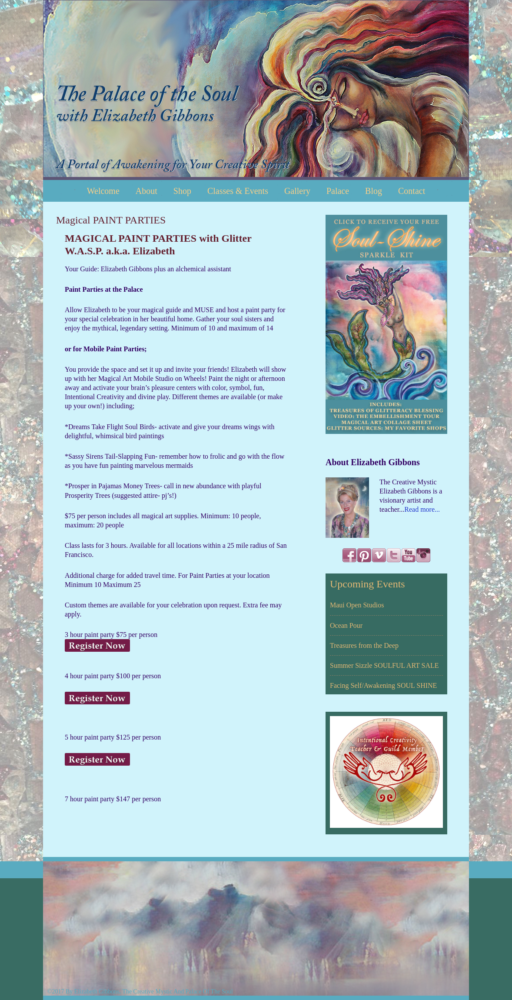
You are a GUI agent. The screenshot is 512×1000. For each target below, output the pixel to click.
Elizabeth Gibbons (256, 90)
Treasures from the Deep (364, 645)
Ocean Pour (346, 625)
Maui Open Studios (357, 605)
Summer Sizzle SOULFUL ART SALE (384, 665)
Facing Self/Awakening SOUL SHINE (383, 685)
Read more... (422, 509)
